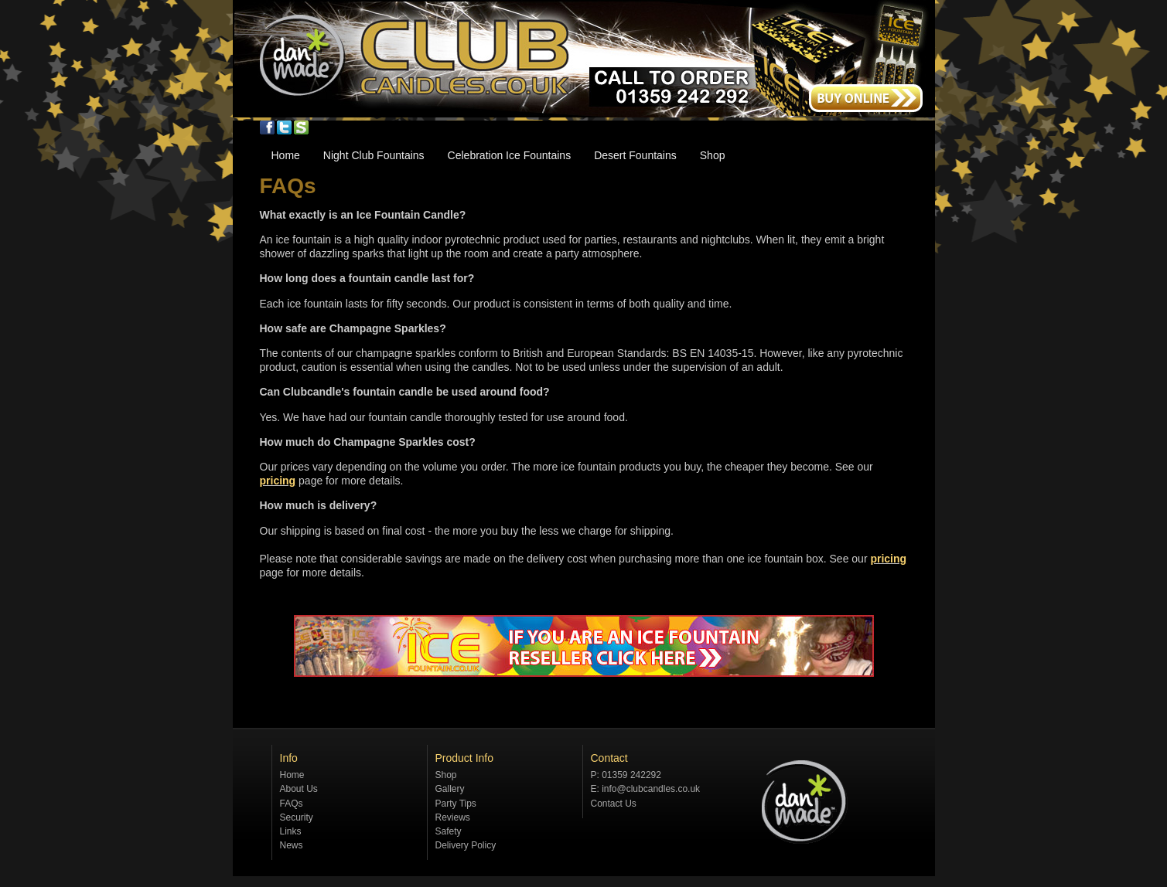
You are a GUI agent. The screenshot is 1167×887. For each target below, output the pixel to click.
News (291, 845)
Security (296, 817)
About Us (299, 788)
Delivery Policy (465, 845)
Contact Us (613, 803)
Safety (448, 831)
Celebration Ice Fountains (510, 155)
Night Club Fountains (374, 155)
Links (291, 831)
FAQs (291, 803)
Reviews (452, 817)
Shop (712, 155)
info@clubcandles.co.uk (651, 788)
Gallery (450, 788)
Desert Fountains (635, 155)
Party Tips (455, 803)
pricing (278, 480)
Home (285, 155)
